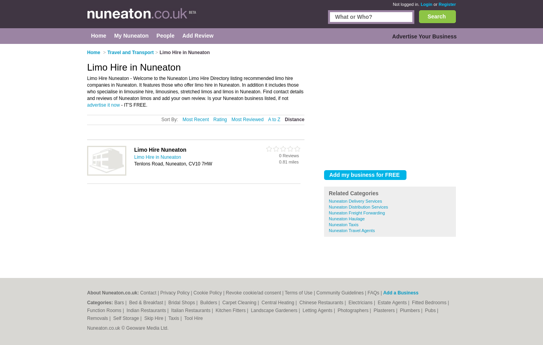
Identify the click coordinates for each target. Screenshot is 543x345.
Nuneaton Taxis (344, 224)
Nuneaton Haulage (347, 218)
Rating (220, 119)
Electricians (361, 302)
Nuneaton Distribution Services (358, 207)
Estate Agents (393, 302)
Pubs (431, 310)
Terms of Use (299, 293)
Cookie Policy (207, 293)
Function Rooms (105, 310)
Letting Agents (317, 310)
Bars (119, 302)
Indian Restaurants (147, 310)
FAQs (373, 293)
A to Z (274, 119)
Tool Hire (193, 318)
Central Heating (279, 302)
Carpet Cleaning (240, 302)
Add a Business (401, 293)
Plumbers (410, 310)
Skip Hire (154, 318)
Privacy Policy (175, 293)
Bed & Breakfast (146, 302)
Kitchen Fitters (231, 310)
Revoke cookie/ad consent (253, 293)
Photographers (353, 310)
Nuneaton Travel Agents (352, 230)
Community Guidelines (340, 293)
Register (447, 4)
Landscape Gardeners (275, 310)
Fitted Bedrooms (430, 302)
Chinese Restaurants (321, 302)
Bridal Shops (182, 302)
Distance (294, 119)
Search (437, 16)
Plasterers (385, 310)
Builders (209, 302)
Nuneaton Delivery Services (355, 201)
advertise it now (103, 105)
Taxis (174, 318)
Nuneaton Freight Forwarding (357, 213)
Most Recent (195, 119)
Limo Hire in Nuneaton (157, 157)
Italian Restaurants (191, 310)
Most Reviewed (247, 119)
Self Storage (126, 318)
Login (426, 4)
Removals (98, 318)
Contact (148, 293)
